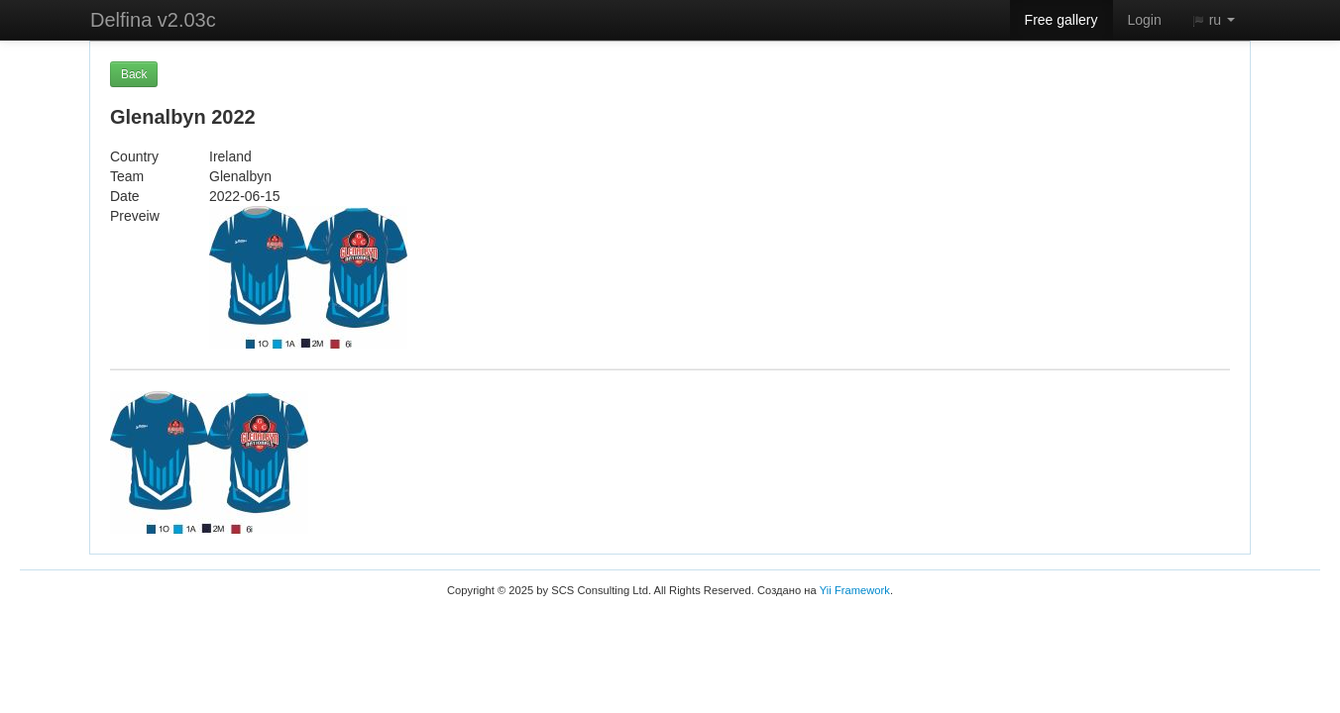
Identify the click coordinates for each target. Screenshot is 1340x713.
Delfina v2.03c (153, 20)
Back (134, 74)
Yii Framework (855, 590)
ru (1213, 20)
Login (1145, 20)
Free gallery (1061, 20)
